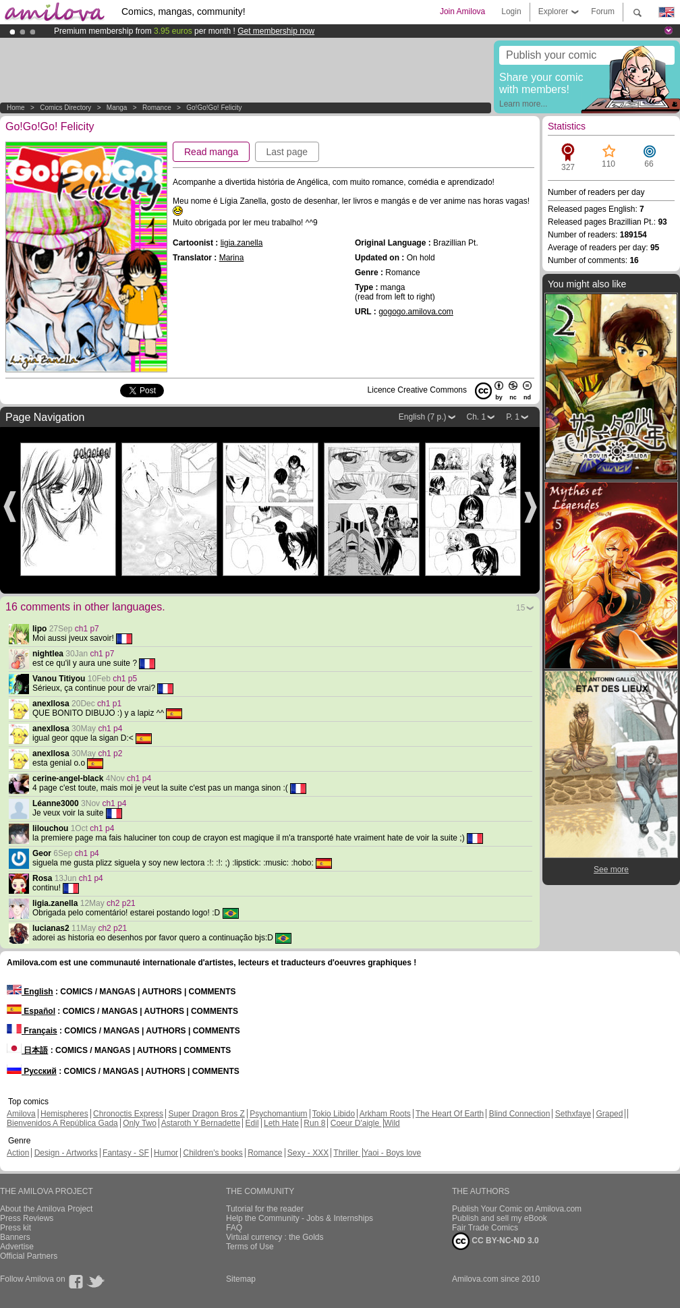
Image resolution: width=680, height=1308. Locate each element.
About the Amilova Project (46, 1209)
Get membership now (275, 31)
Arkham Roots (385, 1113)
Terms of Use (250, 1246)
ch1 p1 (109, 703)
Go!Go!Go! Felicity (214, 107)
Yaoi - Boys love (392, 1153)
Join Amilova (462, 11)
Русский (32, 1071)
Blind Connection (519, 1113)
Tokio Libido (333, 1113)
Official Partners (28, 1256)
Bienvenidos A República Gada (62, 1123)
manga (117, 107)
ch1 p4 (110, 728)
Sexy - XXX (308, 1153)
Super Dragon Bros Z (206, 1113)
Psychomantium (278, 1113)
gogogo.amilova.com (415, 311)
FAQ (234, 1227)
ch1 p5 (125, 678)
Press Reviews (26, 1218)
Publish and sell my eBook (499, 1218)
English (30, 991)
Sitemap (241, 1279)
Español (31, 1011)
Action (18, 1153)
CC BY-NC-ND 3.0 (495, 1241)
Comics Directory (65, 107)
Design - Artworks (66, 1153)
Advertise (17, 1246)
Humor (166, 1153)
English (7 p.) (423, 417)
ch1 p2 (110, 753)
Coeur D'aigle (356, 1123)
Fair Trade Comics (485, 1227)
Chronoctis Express (128, 1113)
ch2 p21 (121, 903)
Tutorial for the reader (265, 1209)
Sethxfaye (573, 1113)
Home (16, 107)
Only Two (140, 1123)
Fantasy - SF (126, 1153)
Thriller (346, 1153)
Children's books (212, 1153)
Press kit (15, 1227)
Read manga (211, 151)
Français (32, 1030)
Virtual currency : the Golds (275, 1237)
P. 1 (512, 417)
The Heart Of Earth (450, 1113)
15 (520, 608)
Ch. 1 (476, 417)
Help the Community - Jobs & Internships (299, 1218)
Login (511, 11)
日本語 (27, 1050)
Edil (252, 1123)
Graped (609, 1113)
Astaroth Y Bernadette (201, 1123)
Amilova (21, 1113)
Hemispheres (64, 1113)
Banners (15, 1237)
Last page (287, 151)
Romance (156, 107)
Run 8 (314, 1123)
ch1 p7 (87, 628)
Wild (391, 1123)
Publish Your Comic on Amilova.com (517, 1209)
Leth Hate (281, 1123)
